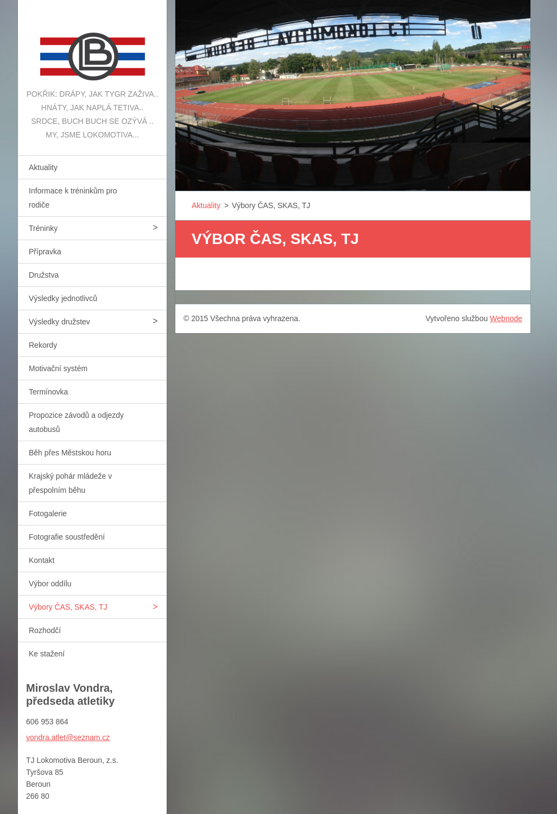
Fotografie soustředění (67, 537)
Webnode (506, 318)
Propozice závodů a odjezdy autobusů (76, 422)
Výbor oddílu (50, 583)
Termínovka (48, 391)
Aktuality (43, 167)
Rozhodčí (45, 630)
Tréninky (43, 228)
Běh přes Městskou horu (70, 452)
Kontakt (41, 560)
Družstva (44, 275)
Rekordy (43, 345)
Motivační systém (58, 368)
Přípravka (45, 251)
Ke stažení (47, 653)
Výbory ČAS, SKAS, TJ (68, 607)
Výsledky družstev (59, 321)
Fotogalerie (48, 513)
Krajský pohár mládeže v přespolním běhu (70, 483)
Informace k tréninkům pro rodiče (73, 197)
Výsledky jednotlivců (63, 298)
